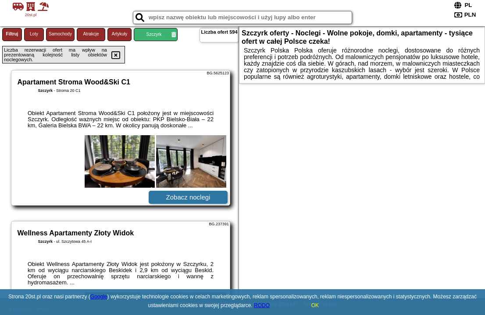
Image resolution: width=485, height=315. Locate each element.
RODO (262, 305)
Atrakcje (91, 34)
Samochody (60, 34)
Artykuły (120, 34)
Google (98, 297)
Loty (34, 34)
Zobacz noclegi (188, 197)
